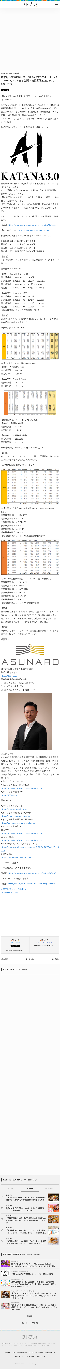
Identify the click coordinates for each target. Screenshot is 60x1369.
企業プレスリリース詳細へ (13, 889)
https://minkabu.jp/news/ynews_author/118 (21, 788)
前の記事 (4, 959)
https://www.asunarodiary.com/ (15, 816)
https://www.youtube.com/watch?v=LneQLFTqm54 (31, 883)
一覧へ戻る (30, 959)
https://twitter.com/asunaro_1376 (16, 857)
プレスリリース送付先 (36, 1352)
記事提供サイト (50, 1352)
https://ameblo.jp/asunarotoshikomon (18, 823)
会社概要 (7, 1352)
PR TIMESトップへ (9, 892)
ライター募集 (30, 1356)
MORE (30, 1316)
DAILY (10, 1188)
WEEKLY (30, 1188)
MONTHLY (49, 1188)
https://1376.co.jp (9, 676)
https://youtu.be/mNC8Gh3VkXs (34, 230)
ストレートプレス (30, 1323)
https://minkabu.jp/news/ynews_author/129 (21, 840)
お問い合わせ (19, 1356)
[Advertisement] (30, 39)
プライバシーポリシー (20, 1352)
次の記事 (55, 959)
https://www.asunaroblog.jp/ (14, 809)
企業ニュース (41, 1356)
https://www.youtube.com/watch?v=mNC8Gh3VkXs (32, 225)
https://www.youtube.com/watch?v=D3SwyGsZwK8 (32, 873)
